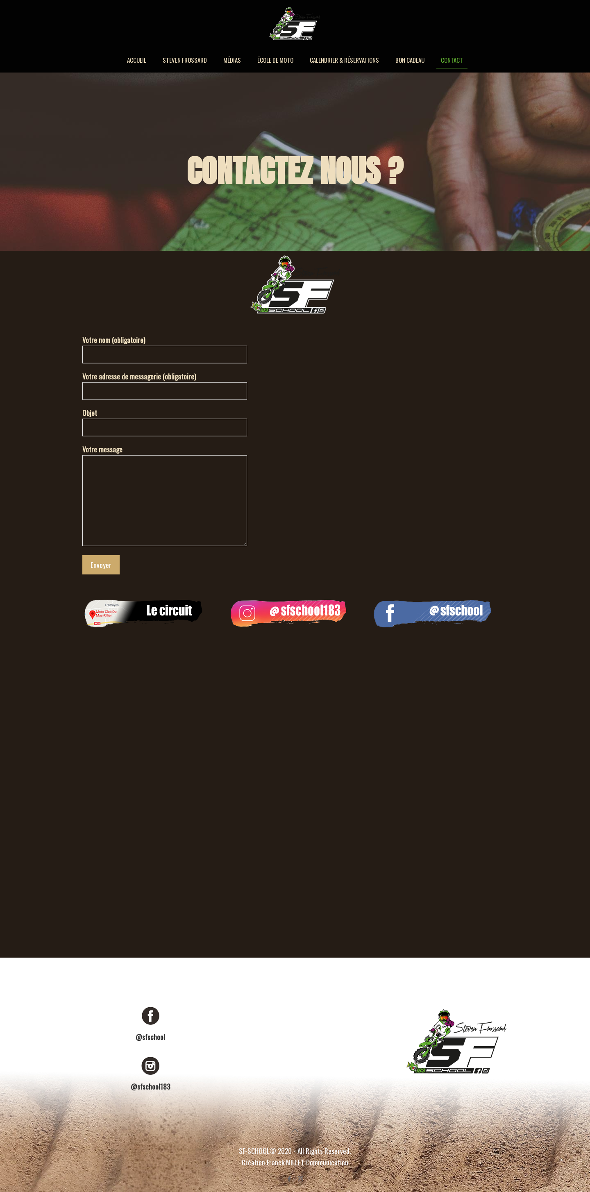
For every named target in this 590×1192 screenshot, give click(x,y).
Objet (164, 422)
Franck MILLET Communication (307, 1162)
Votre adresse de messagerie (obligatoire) (164, 385)
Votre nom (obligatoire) (164, 349)
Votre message (164, 495)
